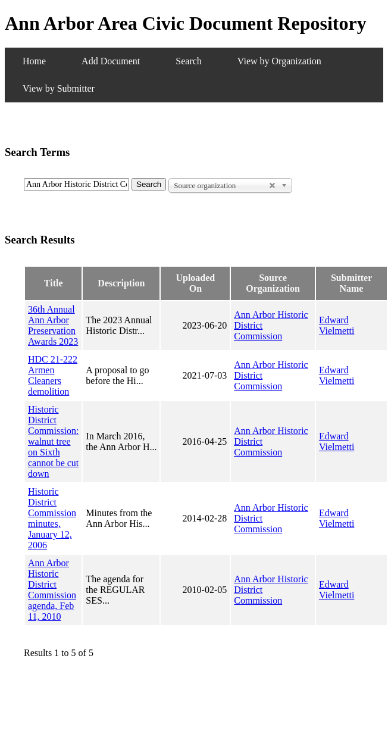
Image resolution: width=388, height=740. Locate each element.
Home (34, 61)
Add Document (111, 61)
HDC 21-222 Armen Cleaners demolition (52, 375)
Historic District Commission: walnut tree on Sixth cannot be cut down (53, 441)
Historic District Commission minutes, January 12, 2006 (52, 518)
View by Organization (279, 61)
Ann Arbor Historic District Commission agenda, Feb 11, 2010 (52, 590)
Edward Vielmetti (336, 325)
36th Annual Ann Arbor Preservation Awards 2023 (53, 325)
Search (189, 61)
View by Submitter (59, 88)
